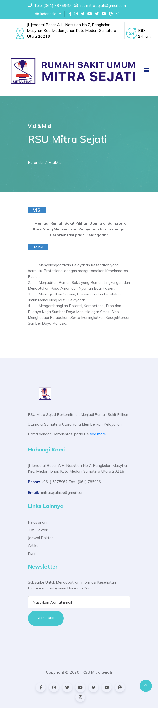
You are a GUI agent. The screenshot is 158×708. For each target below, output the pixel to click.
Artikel (33, 545)
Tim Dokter (37, 529)
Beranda (35, 162)
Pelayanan (37, 522)
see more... (99, 434)
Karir (32, 553)
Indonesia (48, 13)
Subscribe (46, 618)
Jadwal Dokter (40, 537)
